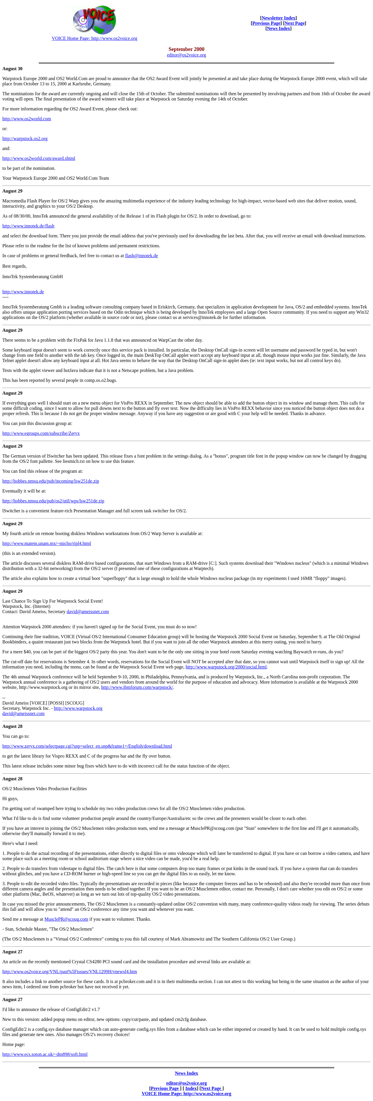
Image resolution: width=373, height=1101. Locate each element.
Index (191, 1088)
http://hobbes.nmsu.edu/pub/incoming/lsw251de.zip (50, 481)
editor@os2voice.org (186, 54)
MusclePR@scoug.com (66, 919)
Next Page (295, 23)
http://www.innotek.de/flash (28, 225)
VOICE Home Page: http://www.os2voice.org (94, 38)
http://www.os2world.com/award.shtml (38, 158)
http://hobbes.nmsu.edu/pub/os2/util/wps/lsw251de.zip (53, 500)
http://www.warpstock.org (78, 708)
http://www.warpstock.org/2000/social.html (226, 666)
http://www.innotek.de (23, 291)
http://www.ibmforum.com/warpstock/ (137, 687)
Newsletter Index (278, 17)
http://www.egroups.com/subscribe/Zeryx (41, 433)
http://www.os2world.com (26, 118)
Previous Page (266, 23)
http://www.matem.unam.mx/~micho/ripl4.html (46, 543)
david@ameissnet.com (88, 611)
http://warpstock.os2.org (24, 138)
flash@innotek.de (141, 255)
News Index (278, 28)
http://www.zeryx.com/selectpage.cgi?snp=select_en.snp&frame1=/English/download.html (87, 746)
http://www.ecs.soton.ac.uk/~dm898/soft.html (44, 1054)
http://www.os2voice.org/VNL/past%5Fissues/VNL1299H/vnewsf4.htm (69, 971)
